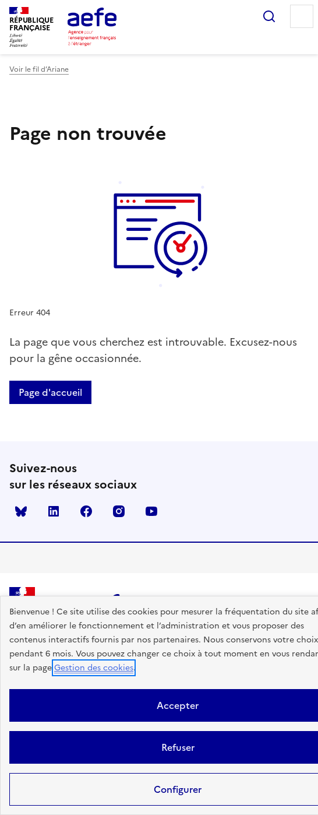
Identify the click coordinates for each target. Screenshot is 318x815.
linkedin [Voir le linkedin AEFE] (53, 511)
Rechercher (269, 16)
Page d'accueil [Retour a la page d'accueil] (50, 392)
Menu (301, 16)
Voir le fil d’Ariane (39, 69)
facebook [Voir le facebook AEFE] (86, 511)
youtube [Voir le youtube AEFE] (151, 511)
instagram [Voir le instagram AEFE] (118, 511)
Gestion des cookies (93, 668)
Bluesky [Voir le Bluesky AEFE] (21, 511)
